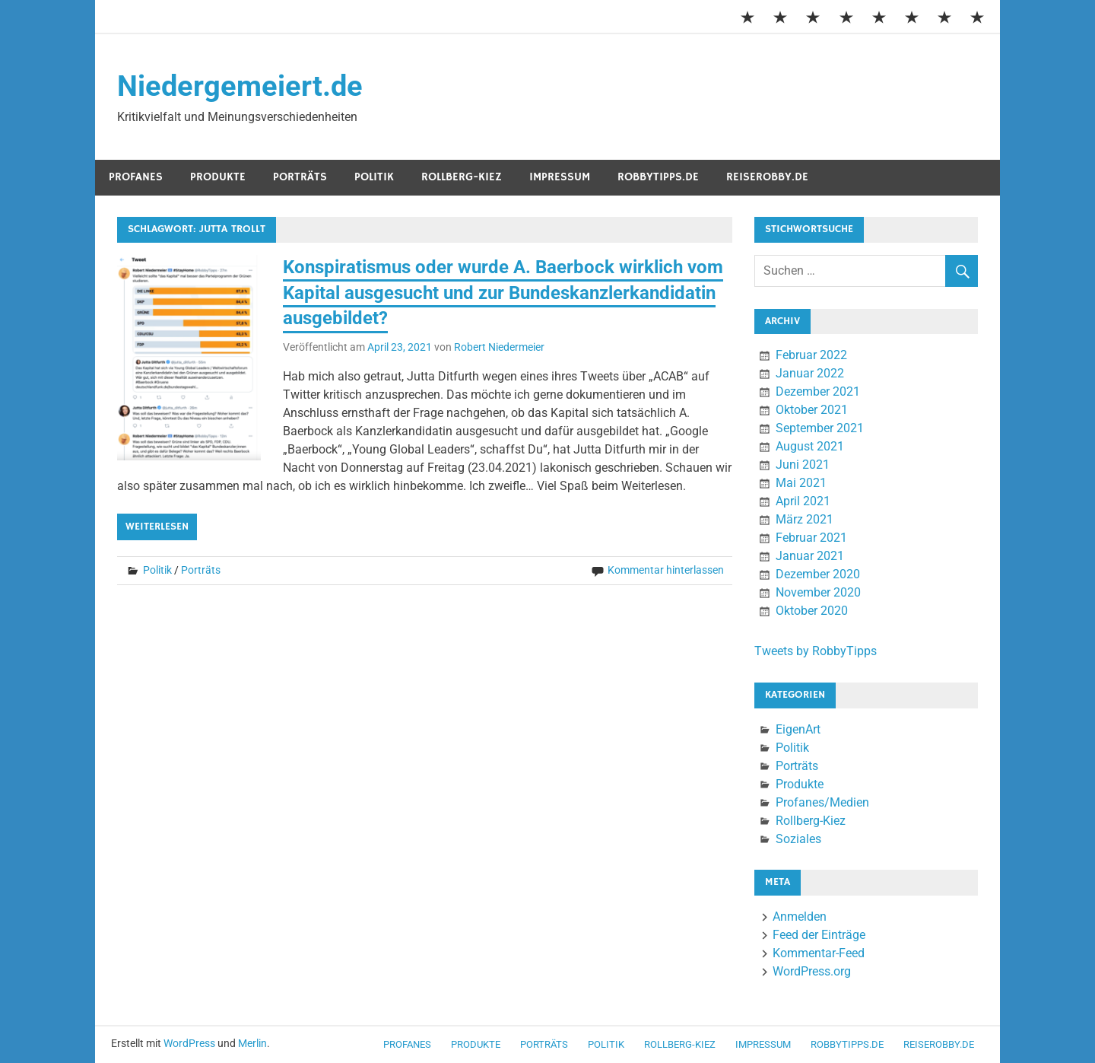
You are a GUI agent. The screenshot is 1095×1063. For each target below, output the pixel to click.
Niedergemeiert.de (240, 86)
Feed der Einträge (819, 935)
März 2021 (804, 519)
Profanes (136, 177)
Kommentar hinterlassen (666, 570)
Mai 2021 (801, 483)
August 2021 (810, 446)
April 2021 (803, 501)
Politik (374, 177)
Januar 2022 (810, 373)
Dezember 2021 (818, 391)
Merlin (252, 1043)
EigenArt (798, 729)
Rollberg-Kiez (461, 177)
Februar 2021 (811, 537)
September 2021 (820, 428)
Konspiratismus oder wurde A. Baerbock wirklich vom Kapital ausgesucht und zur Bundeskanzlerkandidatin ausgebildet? (503, 292)
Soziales (798, 839)
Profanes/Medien (822, 802)
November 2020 (818, 592)
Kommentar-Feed (819, 953)
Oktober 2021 (812, 410)
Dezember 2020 (818, 574)
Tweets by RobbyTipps (815, 651)
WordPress (189, 1043)
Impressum (559, 177)
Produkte (218, 177)
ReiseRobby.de (767, 177)
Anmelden (800, 916)
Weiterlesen (157, 526)
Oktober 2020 (812, 610)
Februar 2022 (811, 355)
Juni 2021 (803, 464)
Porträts (300, 177)
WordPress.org (812, 971)
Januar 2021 (810, 556)
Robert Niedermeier (499, 347)
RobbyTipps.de (658, 177)
